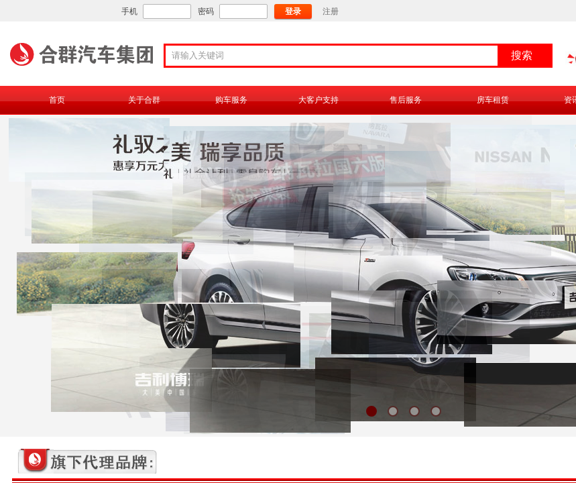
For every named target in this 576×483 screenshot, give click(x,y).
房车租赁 (493, 100)
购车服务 (231, 100)
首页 (57, 100)
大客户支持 (318, 100)
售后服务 (406, 100)
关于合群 (144, 100)
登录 (293, 11)
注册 (331, 11)
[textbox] (336, 55)
